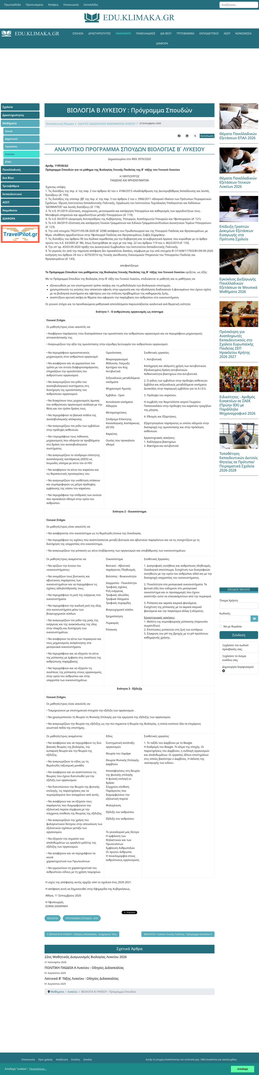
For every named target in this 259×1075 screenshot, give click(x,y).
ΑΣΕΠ (227, 33)
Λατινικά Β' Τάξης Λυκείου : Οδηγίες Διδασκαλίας (82, 978)
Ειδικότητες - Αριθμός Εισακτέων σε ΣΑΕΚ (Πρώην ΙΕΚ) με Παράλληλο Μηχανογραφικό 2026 (237, 405)
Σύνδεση (238, 635)
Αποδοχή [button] (242, 1069)
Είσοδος (87, 1059)
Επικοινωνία (71, 4)
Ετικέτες (75, 1059)
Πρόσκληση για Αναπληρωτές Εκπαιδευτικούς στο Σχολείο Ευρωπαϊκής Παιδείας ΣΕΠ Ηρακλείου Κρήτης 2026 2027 (236, 344)
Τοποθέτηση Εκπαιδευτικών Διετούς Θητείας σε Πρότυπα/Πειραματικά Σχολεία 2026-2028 (238, 462)
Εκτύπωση (207, 136)
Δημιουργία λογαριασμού (238, 668)
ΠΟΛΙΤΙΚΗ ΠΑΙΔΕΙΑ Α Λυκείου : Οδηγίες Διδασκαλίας (84, 967)
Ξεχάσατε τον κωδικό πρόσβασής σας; (235, 647)
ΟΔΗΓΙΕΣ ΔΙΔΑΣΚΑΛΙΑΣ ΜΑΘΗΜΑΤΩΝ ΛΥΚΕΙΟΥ (106, 124)
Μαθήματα (123, 33)
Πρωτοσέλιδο (12, 4)
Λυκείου (9, 154)
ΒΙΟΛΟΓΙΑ (52, 918)
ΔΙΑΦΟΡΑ (162, 43)
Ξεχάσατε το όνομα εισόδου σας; (234, 658)
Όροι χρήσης (45, 1059)
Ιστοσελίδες (91, 4)
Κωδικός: (225, 613)
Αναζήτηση (62, 1059)
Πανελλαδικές (145, 33)
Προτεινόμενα (34, 4)
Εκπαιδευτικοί (209, 33)
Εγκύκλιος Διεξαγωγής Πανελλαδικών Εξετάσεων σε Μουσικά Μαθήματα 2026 (238, 285)
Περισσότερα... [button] (38, 1069)
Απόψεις (53, 4)
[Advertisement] (122, 71)
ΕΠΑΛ (8, 161)
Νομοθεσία (243, 33)
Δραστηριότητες (99, 33)
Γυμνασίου (11, 146)
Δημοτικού (11, 138)
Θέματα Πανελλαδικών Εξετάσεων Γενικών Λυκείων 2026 (238, 182)
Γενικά (8, 131)
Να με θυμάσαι (232, 626)
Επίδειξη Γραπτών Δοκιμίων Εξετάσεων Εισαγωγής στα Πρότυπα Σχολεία (236, 232)
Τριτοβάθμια (185, 33)
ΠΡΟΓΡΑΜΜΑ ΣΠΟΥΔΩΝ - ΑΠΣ (81, 918)
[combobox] (238, 5)
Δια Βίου (165, 33)
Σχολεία (78, 33)
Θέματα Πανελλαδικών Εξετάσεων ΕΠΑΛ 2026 (238, 135)
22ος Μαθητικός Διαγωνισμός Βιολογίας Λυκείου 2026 (86, 957)
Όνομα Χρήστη (228, 600)
